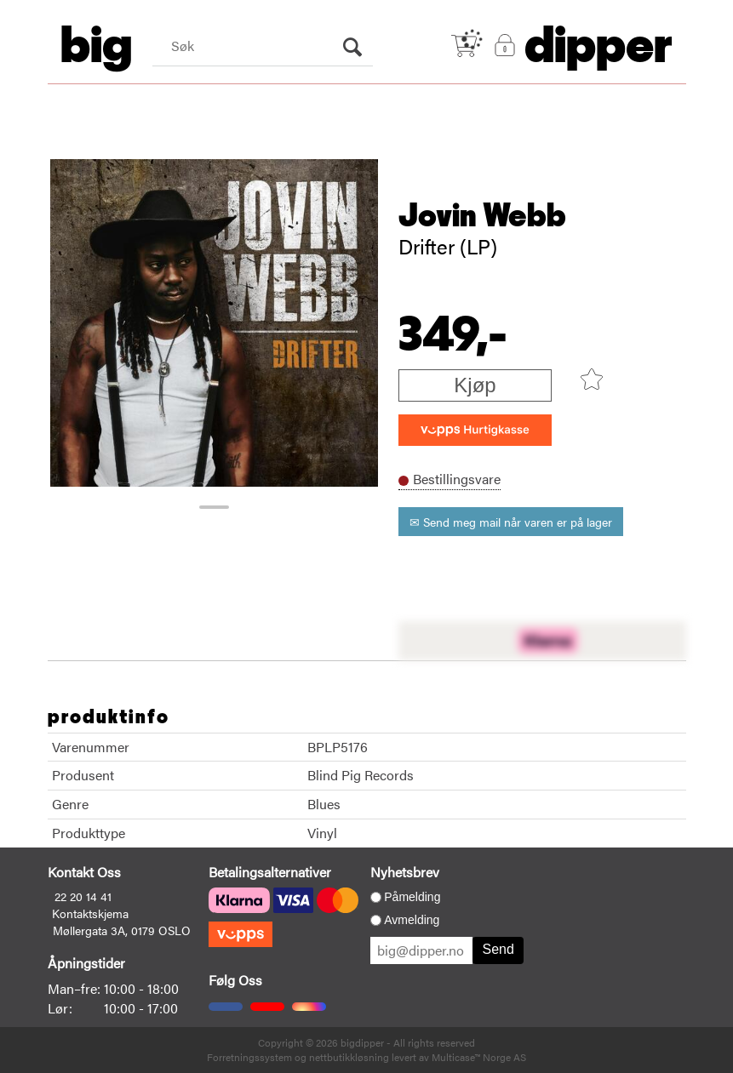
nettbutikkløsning (349, 1056)
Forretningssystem (249, 1056)
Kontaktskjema (90, 913)
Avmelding (411, 920)
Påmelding (412, 897)
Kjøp (474, 385)
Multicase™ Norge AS (479, 1056)
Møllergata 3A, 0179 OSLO (122, 930)
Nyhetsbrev (404, 872)
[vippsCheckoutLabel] (475, 430)
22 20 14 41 (83, 896)
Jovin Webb (482, 216)
